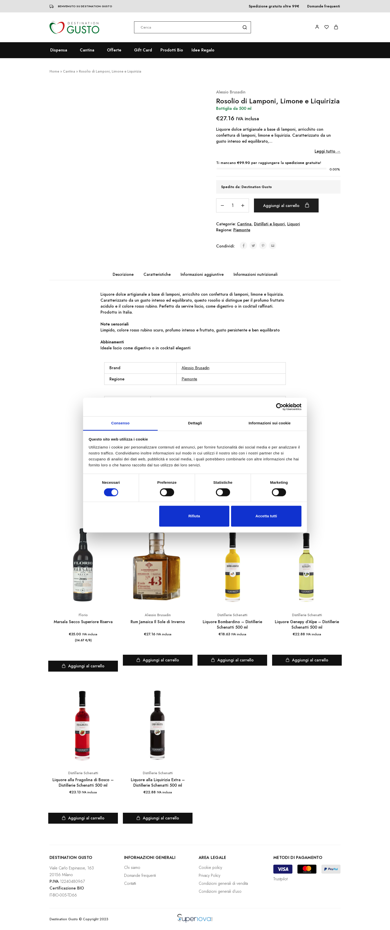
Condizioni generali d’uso (220, 891)
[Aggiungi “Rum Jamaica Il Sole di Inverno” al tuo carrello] (158, 660)
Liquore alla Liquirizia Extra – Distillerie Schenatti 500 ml (158, 782)
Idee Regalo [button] (203, 50)
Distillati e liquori (269, 224)
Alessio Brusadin (230, 92)
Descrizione (123, 274)
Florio (83, 614)
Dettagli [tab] (195, 423)
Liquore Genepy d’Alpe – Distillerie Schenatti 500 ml (307, 624)
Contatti (130, 883)
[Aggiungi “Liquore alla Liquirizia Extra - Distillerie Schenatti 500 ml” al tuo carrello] (158, 818)
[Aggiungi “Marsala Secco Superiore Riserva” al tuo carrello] (83, 666)
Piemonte (241, 230)
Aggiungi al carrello (286, 205)
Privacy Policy (209, 875)
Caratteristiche (157, 274)
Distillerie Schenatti (232, 614)
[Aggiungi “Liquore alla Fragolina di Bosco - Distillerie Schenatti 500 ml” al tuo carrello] (83, 818)
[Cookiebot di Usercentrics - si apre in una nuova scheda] (279, 406)
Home (54, 71)
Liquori (293, 224)
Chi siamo (132, 867)
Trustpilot (280, 879)
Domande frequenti (323, 6)
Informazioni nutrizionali (256, 274)
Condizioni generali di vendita (223, 883)
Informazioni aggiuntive (202, 274)
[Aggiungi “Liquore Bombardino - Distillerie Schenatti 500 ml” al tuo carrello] (232, 660)
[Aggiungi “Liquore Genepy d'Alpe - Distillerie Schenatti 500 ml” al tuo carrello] (307, 660)
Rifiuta (194, 516)
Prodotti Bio (171, 50)
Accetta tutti (266, 516)
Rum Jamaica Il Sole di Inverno (158, 621)
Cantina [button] (87, 50)
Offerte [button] (114, 50)
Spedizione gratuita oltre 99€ (274, 6)
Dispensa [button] (58, 50)
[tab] (123, 274)
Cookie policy (210, 867)
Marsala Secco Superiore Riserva (83, 621)
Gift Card (143, 50)
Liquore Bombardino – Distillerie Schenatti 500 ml (232, 624)
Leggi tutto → (328, 151)
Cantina (69, 71)
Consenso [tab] (120, 423)
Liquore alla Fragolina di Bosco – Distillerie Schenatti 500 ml (83, 782)
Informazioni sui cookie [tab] (270, 423)
